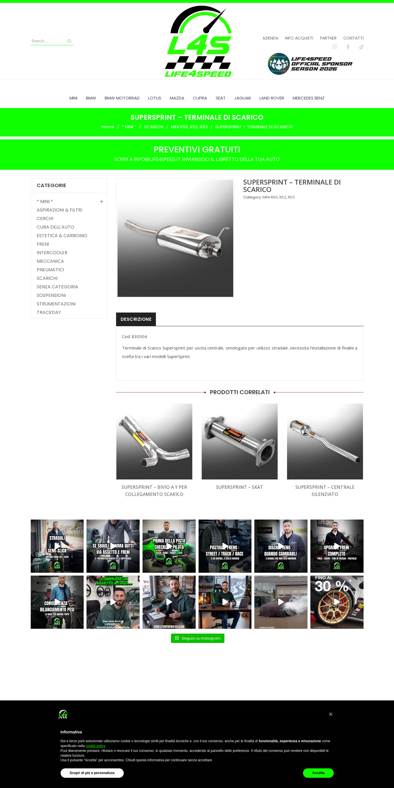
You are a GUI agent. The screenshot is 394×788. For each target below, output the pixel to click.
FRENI (43, 244)
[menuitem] (73, 98)
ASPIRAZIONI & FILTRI (59, 210)
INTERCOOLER (52, 253)
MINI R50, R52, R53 (189, 127)
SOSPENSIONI (51, 295)
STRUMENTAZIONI (56, 304)
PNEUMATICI (50, 270)
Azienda (270, 38)
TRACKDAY (49, 312)
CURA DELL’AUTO (55, 227)
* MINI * (129, 127)
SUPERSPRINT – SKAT (239, 487)
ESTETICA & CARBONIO (62, 236)
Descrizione (136, 319)
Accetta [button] (318, 773)
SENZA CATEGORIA (57, 287)
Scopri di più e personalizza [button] (92, 773)
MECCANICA (50, 261)
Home (108, 127)
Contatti (353, 38)
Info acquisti (299, 38)
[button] (330, 714)
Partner (328, 38)
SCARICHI (153, 127)
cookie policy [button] (95, 746)
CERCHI (45, 219)
